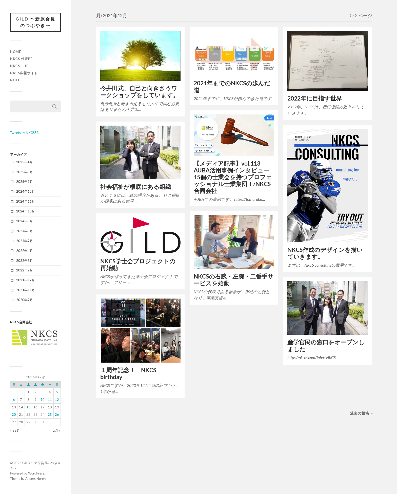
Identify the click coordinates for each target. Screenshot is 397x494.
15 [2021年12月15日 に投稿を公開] (28, 407)
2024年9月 (24, 221)
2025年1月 (24, 182)
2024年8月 (24, 231)
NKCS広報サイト (24, 73)
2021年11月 (25, 290)
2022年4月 (24, 251)
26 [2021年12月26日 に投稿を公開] (57, 414)
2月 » (57, 430)
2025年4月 (24, 162)
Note (15, 80)
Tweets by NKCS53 (24, 133)
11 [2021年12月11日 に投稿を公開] (50, 400)
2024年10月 (25, 211)
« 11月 (15, 430)
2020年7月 (24, 300)
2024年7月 (24, 241)
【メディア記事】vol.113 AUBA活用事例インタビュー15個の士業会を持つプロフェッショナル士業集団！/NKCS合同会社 (233, 177)
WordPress (36, 473)
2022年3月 (24, 261)
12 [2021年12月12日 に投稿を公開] (57, 400)
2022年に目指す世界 (314, 98)
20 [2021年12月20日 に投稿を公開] (14, 414)
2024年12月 (25, 191)
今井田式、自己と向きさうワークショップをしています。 (139, 91)
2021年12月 (25, 280)
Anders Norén (35, 479)
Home (15, 52)
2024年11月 (25, 201)
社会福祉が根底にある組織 (135, 186)
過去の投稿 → (362, 413)
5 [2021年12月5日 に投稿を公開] (57, 392)
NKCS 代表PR (21, 59)
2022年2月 (24, 270)
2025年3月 (24, 172)
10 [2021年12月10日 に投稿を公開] (43, 400)
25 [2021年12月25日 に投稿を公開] (50, 414)
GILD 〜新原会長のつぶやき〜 (35, 22)
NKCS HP (19, 66)
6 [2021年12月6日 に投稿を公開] (14, 400)
